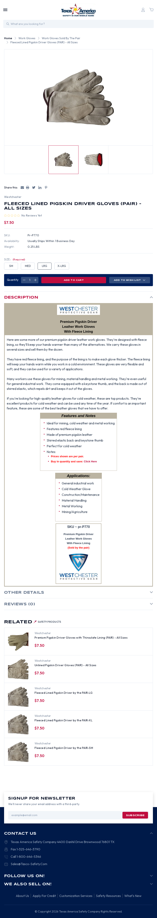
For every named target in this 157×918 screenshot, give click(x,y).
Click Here (90, 461)
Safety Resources (108, 896)
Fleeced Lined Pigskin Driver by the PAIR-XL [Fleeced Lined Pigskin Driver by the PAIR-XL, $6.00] (63, 720)
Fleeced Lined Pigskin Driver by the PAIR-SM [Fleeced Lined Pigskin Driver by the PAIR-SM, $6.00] (64, 748)
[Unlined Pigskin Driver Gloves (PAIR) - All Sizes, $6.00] (18, 669)
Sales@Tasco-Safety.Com (29, 864)
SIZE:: (14, 259)
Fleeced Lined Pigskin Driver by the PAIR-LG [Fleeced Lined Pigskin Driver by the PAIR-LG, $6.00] (64, 693)
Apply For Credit (44, 896)
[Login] (143, 9)
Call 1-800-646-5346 (26, 856)
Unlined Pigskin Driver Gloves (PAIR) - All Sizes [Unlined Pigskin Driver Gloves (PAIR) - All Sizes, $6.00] (65, 665)
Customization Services (75, 896)
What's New (132, 896)
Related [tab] (32, 622)
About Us (22, 896)
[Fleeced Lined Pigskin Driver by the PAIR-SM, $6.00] (18, 752)
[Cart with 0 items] (151, 9)
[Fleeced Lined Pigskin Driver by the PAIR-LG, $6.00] (18, 697)
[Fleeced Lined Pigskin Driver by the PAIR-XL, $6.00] (18, 724)
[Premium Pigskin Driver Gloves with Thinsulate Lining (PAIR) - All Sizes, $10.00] (18, 641)
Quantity (12, 280)
